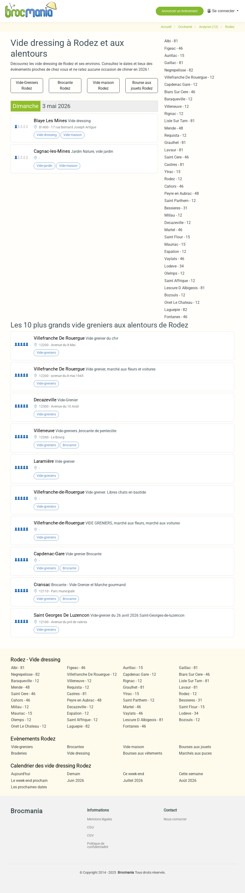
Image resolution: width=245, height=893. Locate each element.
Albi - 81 (171, 41)
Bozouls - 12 (174, 295)
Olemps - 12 (174, 273)
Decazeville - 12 (177, 222)
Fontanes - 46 (175, 317)
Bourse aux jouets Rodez (142, 85)
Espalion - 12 (175, 251)
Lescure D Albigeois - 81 (184, 288)
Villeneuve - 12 (176, 106)
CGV (90, 835)
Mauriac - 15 (174, 244)
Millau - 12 (173, 215)
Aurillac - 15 (174, 55)
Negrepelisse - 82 (178, 70)
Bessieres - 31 (176, 208)
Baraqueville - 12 (178, 99)
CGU (90, 827)
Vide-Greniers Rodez (27, 85)
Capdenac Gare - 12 (180, 84)
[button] (223, 11)
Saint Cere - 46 (176, 157)
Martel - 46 (173, 230)
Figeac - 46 (173, 48)
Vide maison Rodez (103, 85)
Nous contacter (175, 819)
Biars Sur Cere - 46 (179, 92)
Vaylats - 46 (174, 258)
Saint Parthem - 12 (180, 200)
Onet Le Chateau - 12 (182, 302)
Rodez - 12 (173, 179)
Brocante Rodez (65, 85)
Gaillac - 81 (173, 62)
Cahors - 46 (174, 186)
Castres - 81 (174, 164)
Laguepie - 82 (175, 309)
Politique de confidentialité (97, 845)
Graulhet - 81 (175, 142)
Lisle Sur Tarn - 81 (179, 121)
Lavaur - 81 (173, 150)
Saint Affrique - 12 (179, 280)
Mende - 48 (173, 128)
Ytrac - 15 (172, 171)
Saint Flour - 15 (177, 237)
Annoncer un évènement (180, 11)
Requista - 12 (175, 135)
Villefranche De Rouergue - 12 (189, 77)
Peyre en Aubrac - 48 (181, 193)
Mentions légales (99, 819)
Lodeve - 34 (174, 266)
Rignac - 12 (173, 113)
